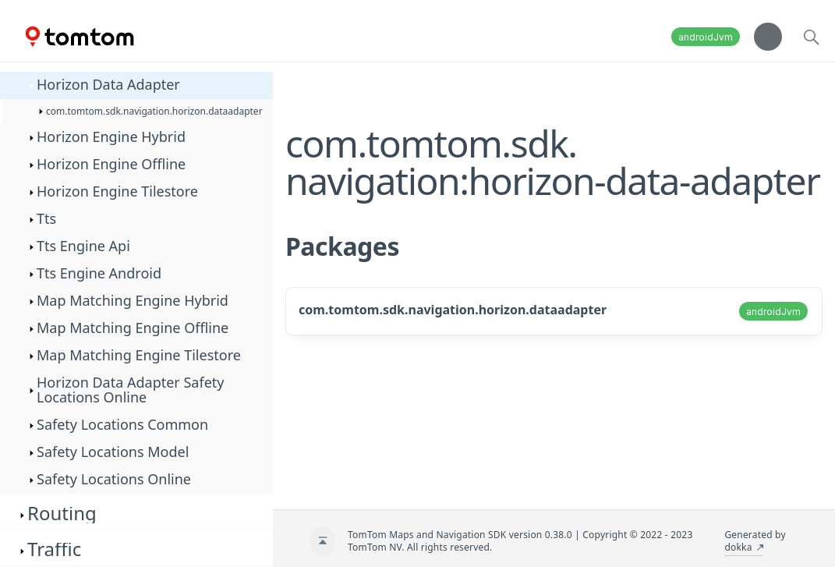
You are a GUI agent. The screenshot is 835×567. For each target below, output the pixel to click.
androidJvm (705, 37)
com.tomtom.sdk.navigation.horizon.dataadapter (453, 309)
